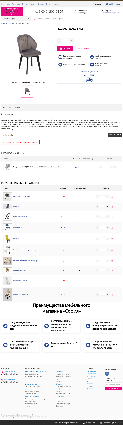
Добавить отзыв (115, 135)
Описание (7, 107)
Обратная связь (8, 380)
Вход (109, 4)
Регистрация (117, 4)
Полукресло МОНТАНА (21, 196)
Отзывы (7, 135)
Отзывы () (18, 107)
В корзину (65, 48)
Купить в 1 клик (84, 48)
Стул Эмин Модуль (20, 216)
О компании (5, 4)
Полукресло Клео (19, 270)
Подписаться (113, 389)
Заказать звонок (8, 372)
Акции (33, 4)
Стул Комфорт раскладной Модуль (26, 261)
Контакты (56, 4)
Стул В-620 (17, 206)
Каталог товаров (16, 19)
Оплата (48, 4)
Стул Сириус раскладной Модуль (25, 250)
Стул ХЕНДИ (17, 227)
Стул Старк (17, 239)
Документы (26, 4)
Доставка (41, 4)
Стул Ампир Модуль (20, 294)
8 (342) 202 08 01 (51, 11)
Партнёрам (16, 4)
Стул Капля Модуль (20, 280)
